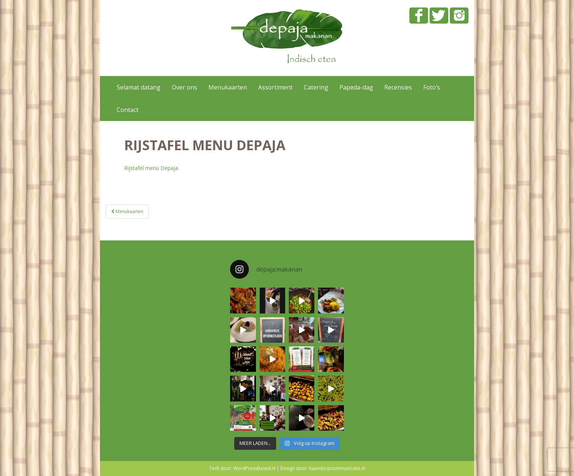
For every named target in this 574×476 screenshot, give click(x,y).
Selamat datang (139, 87)
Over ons (184, 87)
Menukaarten (227, 87)
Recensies (398, 87)
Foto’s (431, 87)
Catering (316, 87)
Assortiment (275, 87)
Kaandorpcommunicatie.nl (337, 468)
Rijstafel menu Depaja (151, 168)
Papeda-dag (356, 87)
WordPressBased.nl (254, 468)
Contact (127, 110)
